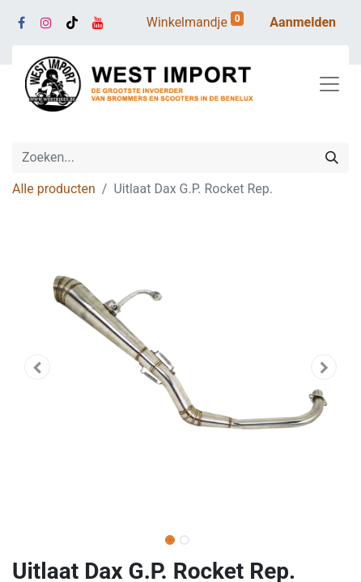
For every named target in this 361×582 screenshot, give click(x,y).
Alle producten (54, 188)
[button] (37, 367)
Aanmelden (303, 22)
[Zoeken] (332, 157)
